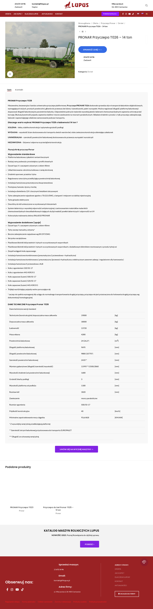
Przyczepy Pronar (108, 23)
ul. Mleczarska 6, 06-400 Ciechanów (67, 592)
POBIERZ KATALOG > (110, 14)
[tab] (9, 89)
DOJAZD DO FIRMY (126, 594)
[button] (144, 562)
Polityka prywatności (98, 602)
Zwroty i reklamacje (63, 602)
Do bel (120, 23)
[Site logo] (76, 9)
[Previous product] (79, 31)
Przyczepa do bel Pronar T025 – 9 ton (58, 508)
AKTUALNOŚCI (121, 585)
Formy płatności (28, 602)
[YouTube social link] (129, 14)
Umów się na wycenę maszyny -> (76, 449)
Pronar (21, 511)
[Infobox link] (18, 5)
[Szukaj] (146, 5)
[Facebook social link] (123, 14)
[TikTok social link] (133, 14)
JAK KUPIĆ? (119, 573)
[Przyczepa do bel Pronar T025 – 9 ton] (58, 488)
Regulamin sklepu (12, 602)
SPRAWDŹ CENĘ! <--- (92, 49)
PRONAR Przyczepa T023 (21, 507)
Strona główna (84, 23)
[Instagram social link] (126, 14)
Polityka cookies (80, 602)
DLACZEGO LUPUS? (122, 577)
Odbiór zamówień (45, 602)
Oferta (95, 23)
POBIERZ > (89, 544)
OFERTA (118, 569)
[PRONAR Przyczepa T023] (21, 488)
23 (59, 569)
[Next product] (85, 31)
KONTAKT (119, 581)
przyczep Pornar (27, 149)
